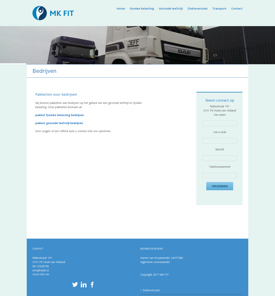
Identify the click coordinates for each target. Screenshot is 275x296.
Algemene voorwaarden (155, 262)
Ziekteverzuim (151, 290)
